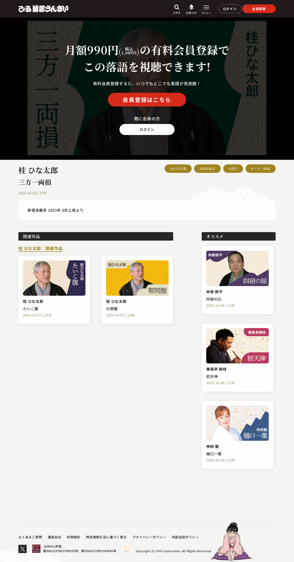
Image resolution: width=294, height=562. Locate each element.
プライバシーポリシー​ (149, 537)
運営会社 (54, 537)
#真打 (233, 168)
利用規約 (73, 537)
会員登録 (259, 8)
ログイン (230, 8)
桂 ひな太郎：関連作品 (40, 248)
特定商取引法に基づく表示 (106, 537)
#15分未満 (178, 168)
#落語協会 (207, 168)
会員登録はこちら (147, 100)
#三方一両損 (260, 168)
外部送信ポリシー (185, 537)
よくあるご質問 (30, 537)
